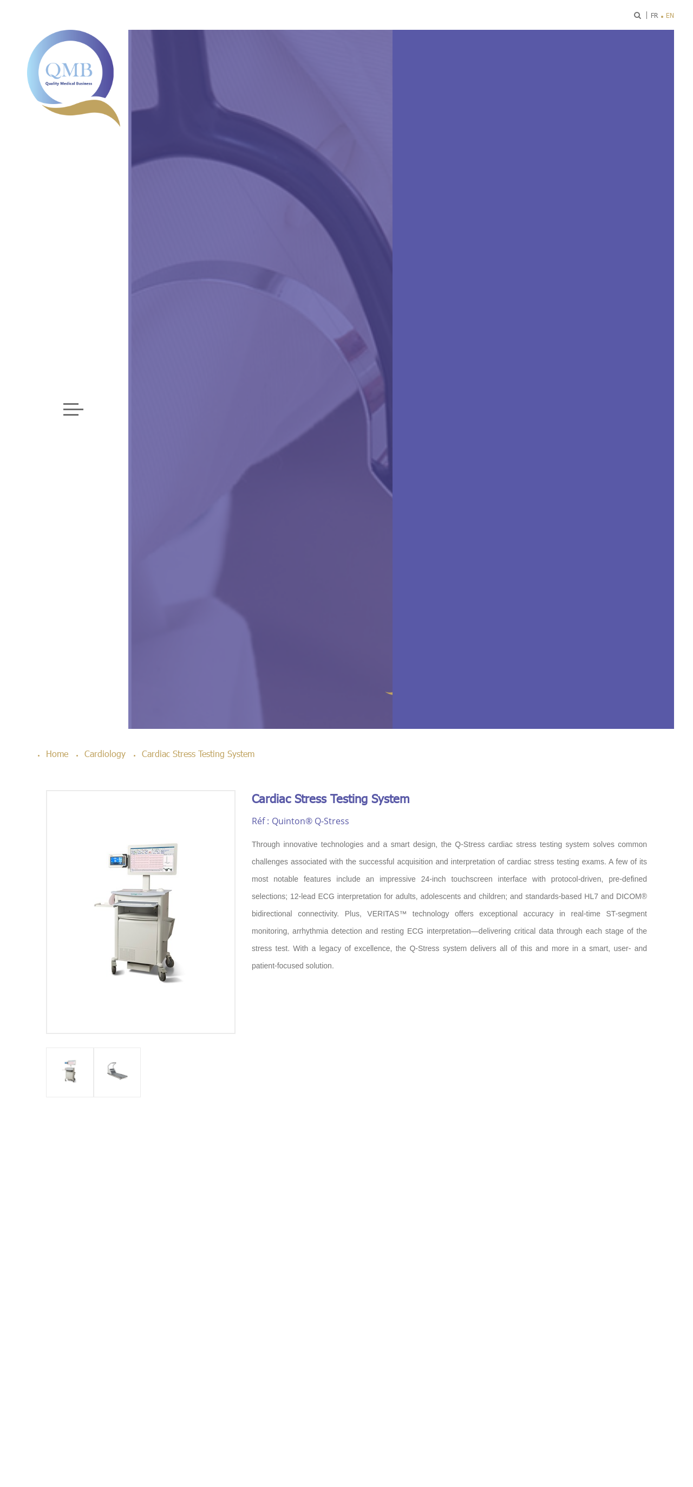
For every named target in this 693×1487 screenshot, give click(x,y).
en (670, 15)
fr (654, 15)
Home (57, 753)
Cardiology (105, 753)
